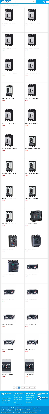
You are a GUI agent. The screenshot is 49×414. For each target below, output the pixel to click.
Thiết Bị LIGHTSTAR (30, 395)
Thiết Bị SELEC (29, 402)
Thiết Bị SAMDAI (29, 401)
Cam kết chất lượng (18, 395)
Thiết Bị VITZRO (29, 399)
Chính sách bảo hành (6, 402)
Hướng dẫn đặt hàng (18, 397)
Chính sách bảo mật (6, 403)
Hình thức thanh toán (18, 404)
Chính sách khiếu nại (6, 400)
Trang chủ (3, 5)
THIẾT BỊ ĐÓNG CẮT (10, 5)
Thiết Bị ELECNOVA (30, 397)
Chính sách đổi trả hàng (6, 398)
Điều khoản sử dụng (6, 396)
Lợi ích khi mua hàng (18, 399)
